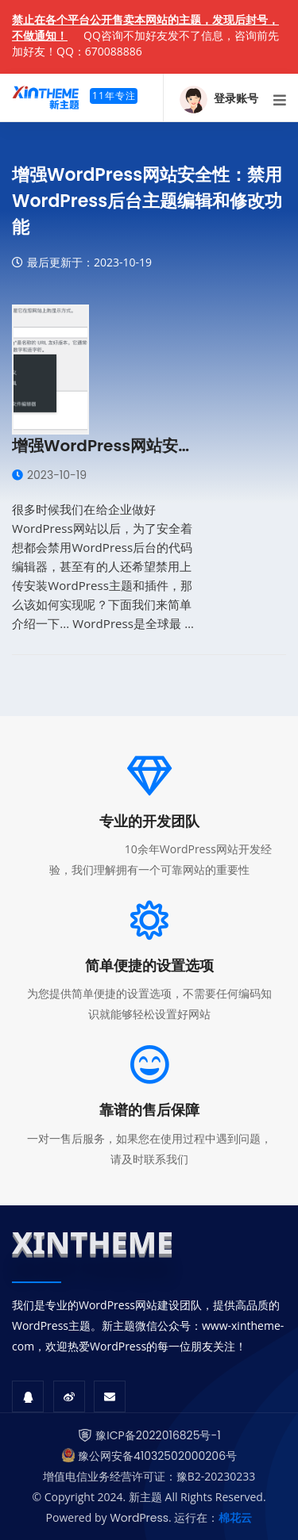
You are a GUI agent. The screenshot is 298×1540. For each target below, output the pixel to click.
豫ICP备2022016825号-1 (157, 1435)
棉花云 (235, 1518)
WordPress (139, 1518)
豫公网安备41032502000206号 (157, 1456)
